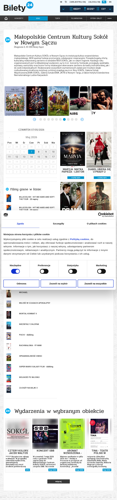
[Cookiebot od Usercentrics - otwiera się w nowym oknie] (100, 215)
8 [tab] (68, 119)
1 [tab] (40, 119)
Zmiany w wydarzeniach (42, 493)
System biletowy (66, 488)
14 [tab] (58, 452)
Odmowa (21, 283)
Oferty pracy (92, 493)
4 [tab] (52, 119)
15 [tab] (62, 452)
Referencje (64, 490)
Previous (34, 119)
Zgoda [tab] (20, 223)
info (27, 348)
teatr (57, 18)
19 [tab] (78, 452)
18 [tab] (74, 452)
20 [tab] (82, 452)
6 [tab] (60, 119)
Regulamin (91, 483)
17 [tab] (70, 452)
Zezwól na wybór (58, 283)
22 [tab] (90, 452)
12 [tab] (50, 452)
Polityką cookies (79, 239)
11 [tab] (46, 452)
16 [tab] (66, 452)
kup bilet (52, 348)
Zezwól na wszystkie (96, 283)
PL (104, 2)
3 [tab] (48, 119)
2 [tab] (44, 119)
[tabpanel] (15, 101)
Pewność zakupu (94, 486)
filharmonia (76, 18)
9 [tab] (72, 119)
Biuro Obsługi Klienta (41, 485)
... (109, 18)
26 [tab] (105, 452)
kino (38, 18)
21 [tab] (86, 452)
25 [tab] (101, 452)
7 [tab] (64, 119)
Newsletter (36, 490)
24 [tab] (98, 452)
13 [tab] (54, 452)
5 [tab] (56, 119)
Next (82, 119)
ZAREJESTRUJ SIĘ (78, 2)
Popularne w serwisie (42, 388)
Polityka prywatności (96, 491)
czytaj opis (75, 178)
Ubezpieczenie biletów (41, 495)
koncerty (19, 18)
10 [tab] (76, 119)
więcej (58, 359)
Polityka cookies (94, 488)
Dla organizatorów (67, 485)
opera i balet (96, 18)
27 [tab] (109, 452)
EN (110, 2)
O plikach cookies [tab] (97, 223)
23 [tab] (94, 452)
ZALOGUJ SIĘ (94, 2)
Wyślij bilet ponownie (41, 488)
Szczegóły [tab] (58, 223)
